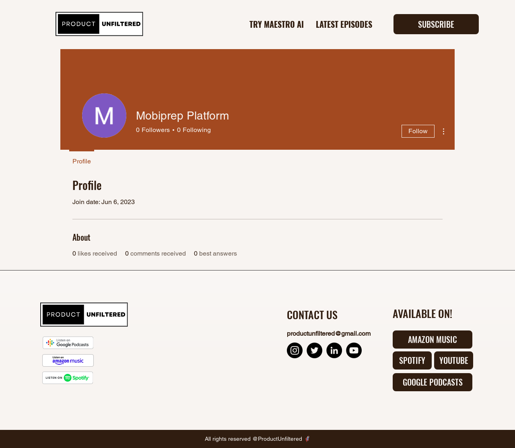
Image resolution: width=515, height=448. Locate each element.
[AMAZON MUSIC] (432, 339)
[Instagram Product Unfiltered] (295, 350)
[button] (436, 24)
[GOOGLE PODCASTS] (432, 382)
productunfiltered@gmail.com (329, 333)
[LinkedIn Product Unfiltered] (334, 350)
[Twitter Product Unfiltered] (314, 350)
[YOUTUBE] (453, 360)
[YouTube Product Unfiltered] (354, 350)
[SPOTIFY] (412, 360)
